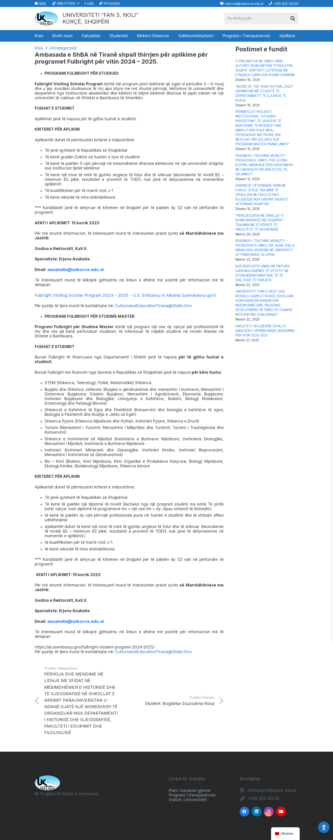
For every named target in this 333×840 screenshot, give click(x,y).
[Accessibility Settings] (324, 827)
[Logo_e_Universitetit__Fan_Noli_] (46, 18)
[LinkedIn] (257, 812)
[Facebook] (245, 812)
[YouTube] (281, 812)
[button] (66, 3)
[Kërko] (292, 18)
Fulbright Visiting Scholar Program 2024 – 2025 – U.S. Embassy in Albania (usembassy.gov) (125, 295)
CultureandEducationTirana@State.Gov (153, 305)
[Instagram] (269, 812)
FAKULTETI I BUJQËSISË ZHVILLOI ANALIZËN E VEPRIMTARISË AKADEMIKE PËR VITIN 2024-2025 (265, 330)
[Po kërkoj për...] (261, 18)
